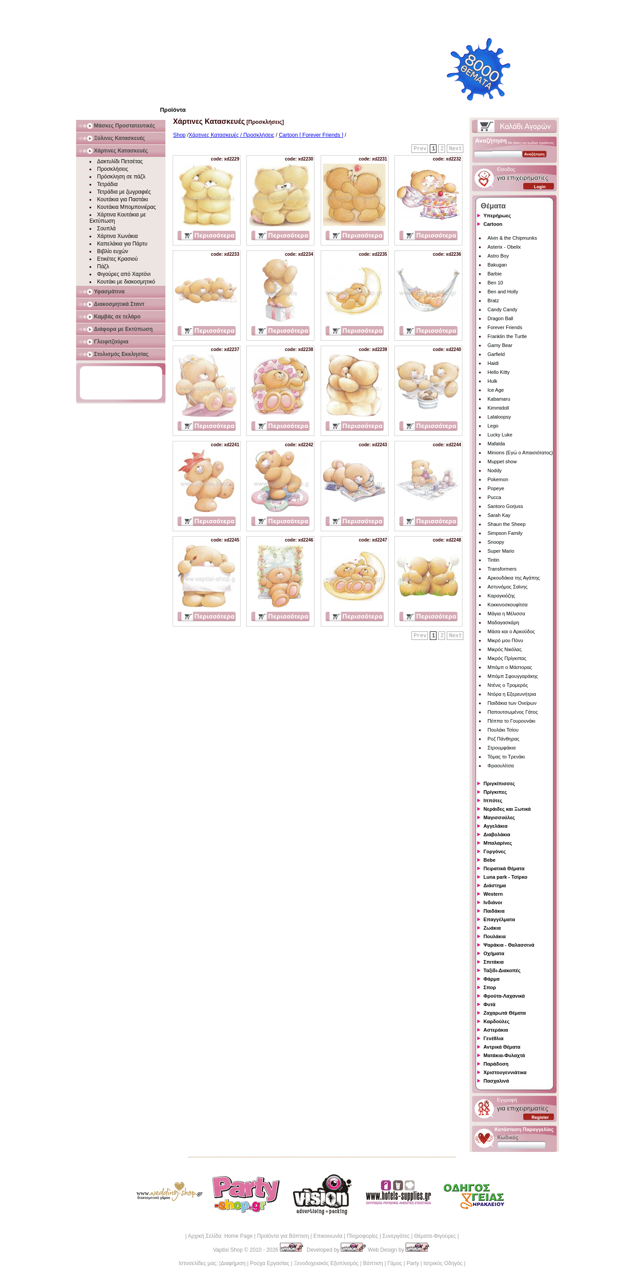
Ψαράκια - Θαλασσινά (508, 945)
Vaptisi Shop (228, 1250)
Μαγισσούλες (499, 817)
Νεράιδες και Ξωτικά (507, 809)
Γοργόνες (494, 851)
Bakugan (497, 264)
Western (493, 894)
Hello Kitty (498, 372)
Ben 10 (495, 282)
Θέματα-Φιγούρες (435, 1236)
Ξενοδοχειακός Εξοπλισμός (326, 1263)
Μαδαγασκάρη (503, 622)
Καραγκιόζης (501, 595)
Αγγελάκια (495, 826)
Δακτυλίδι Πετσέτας (120, 161)
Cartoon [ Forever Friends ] (311, 135)
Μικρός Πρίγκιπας (506, 658)
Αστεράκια (495, 1030)
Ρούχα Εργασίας (269, 1263)
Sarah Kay (498, 515)
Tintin (493, 560)
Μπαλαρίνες (497, 843)
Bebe (489, 860)
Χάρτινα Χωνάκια (117, 236)
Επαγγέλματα (499, 919)
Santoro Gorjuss (505, 506)
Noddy (494, 470)
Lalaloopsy (499, 416)
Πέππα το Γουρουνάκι (511, 721)
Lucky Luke (500, 434)
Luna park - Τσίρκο (505, 877)
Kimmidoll (498, 408)
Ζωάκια (492, 928)
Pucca (494, 497)
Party (413, 1263)
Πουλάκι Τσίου (502, 729)
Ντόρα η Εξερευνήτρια (511, 694)
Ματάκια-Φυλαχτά (504, 1055)
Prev (420, 149)
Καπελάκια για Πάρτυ (122, 244)
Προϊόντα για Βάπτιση (283, 1236)
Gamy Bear (500, 345)
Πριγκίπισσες (499, 783)
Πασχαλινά (496, 1081)
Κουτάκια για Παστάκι (122, 199)
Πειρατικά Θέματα (504, 868)
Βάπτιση (373, 1263)
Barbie (494, 273)
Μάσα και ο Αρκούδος (511, 631)
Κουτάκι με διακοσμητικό (126, 282)
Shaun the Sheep (506, 524)
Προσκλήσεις (112, 169)
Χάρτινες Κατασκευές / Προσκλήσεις (232, 135)
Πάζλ (103, 266)
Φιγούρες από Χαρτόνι (124, 274)
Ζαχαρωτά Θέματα (504, 1013)
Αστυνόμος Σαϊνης (507, 586)
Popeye (495, 488)
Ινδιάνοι (492, 902)
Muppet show (502, 461)
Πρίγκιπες (495, 792)
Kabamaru (498, 399)
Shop (179, 135)
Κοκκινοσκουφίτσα (507, 604)
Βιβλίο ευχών (112, 251)
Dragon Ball (500, 318)
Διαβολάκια (496, 834)
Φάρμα (491, 979)
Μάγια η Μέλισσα (506, 613)
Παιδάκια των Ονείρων (512, 703)
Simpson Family (504, 533)
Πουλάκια (494, 936)
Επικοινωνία (327, 1236)
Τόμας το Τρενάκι (506, 756)
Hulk (492, 381)
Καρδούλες (496, 1021)
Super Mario (500, 551)
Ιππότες (492, 800)
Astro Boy (498, 255)
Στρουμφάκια (501, 747)
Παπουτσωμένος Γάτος (512, 712)
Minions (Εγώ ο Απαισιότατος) (520, 452)
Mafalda (496, 443)
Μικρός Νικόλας (504, 649)
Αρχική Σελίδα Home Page (220, 1236)
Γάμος (394, 1263)
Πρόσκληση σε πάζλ (121, 177)
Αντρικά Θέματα (501, 1047)
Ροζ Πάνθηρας (503, 738)
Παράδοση (495, 1064)
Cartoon (492, 224)
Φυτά (489, 1004)
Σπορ (489, 987)
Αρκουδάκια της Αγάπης (513, 577)
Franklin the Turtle (507, 336)
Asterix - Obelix (504, 247)
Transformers (502, 569)
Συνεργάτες (396, 1236)
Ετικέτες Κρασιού (117, 259)
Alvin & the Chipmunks (512, 238)
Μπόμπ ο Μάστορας (509, 667)
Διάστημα (494, 885)
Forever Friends (504, 327)
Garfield (496, 354)
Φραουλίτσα (500, 765)
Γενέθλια (493, 1038)
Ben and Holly (502, 291)
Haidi (493, 363)
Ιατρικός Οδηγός (443, 1263)
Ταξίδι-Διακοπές (502, 970)
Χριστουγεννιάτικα (504, 1072)
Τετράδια (107, 184)
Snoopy (495, 542)
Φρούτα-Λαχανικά (504, 996)
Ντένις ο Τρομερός (507, 685)
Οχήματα (493, 953)
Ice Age (495, 390)
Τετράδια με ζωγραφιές (124, 192)
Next (455, 149)
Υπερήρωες (497, 215)
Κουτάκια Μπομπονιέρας (126, 207)
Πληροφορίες (362, 1236)
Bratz (493, 300)
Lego (492, 425)
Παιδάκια (493, 911)
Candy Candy (502, 309)
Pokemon (497, 479)
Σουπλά (106, 228)
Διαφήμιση (233, 1263)
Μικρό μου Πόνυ (505, 640)
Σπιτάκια (493, 962)
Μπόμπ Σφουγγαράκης (512, 676)
